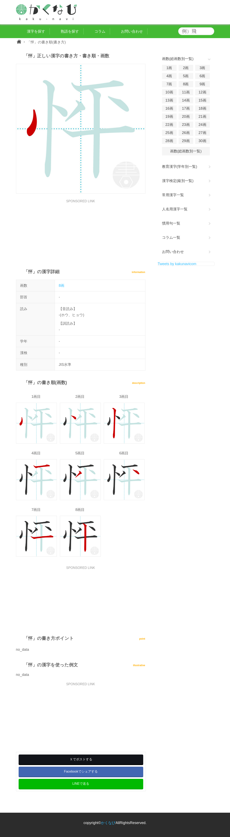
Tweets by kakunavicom (177, 264)
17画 (186, 108)
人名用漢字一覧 (175, 209)
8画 (61, 286)
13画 (169, 100)
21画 (202, 117)
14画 (186, 100)
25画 (169, 133)
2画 (186, 68)
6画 (202, 76)
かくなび (108, 823)
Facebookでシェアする (81, 771)
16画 (169, 108)
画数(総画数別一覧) (186, 151)
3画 (202, 68)
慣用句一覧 (171, 223)
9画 (202, 84)
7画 (169, 84)
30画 (202, 141)
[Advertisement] (80, 231)
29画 (186, 141)
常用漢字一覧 (173, 195)
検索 (210, 31)
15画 (202, 100)
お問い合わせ (173, 252)
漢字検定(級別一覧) (178, 181)
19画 (169, 117)
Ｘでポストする (81, 759)
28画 (169, 141)
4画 (169, 76)
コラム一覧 (171, 237)
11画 (186, 92)
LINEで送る (80, 783)
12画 (202, 92)
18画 (202, 108)
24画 (202, 125)
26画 (186, 133)
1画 (169, 68)
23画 (186, 125)
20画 (186, 117)
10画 (169, 92)
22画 (169, 125)
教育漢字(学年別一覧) (179, 167)
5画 (186, 76)
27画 (202, 133)
